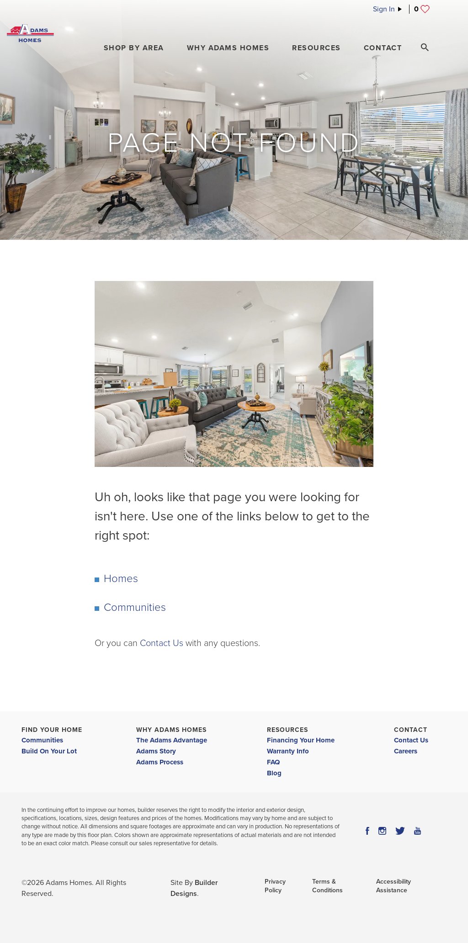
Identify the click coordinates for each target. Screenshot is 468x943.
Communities (135, 607)
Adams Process (159, 762)
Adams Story (156, 751)
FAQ (273, 762)
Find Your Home (51, 730)
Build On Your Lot (49, 751)
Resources (287, 730)
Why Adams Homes (171, 730)
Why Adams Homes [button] (228, 48)
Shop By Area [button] (134, 48)
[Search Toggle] (424, 47)
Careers (405, 751)
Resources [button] (316, 48)
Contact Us (161, 643)
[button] (134, 48)
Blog (274, 773)
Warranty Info (288, 751)
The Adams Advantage (171, 740)
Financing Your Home (301, 740)
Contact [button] (383, 48)
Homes (121, 578)
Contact (410, 730)
